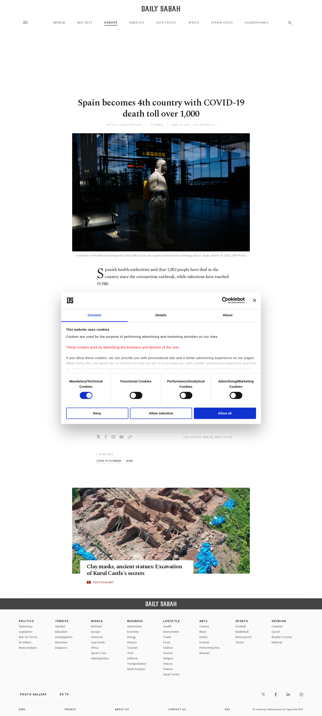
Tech (130, 653)
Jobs (22, 709)
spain (129, 460)
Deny (97, 413)
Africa (193, 22)
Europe (110, 22)
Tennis (239, 642)
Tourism (132, 648)
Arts (203, 621)
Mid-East (85, 22)
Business (135, 621)
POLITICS (26, 621)
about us (122, 709)
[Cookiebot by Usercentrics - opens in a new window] (225, 300)
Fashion (168, 648)
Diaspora (61, 648)
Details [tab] (161, 315)
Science (168, 653)
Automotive (134, 626)
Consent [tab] (94, 315)
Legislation (25, 632)
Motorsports (243, 637)
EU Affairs (25, 642)
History (167, 664)
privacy (70, 709)
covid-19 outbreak (109, 460)
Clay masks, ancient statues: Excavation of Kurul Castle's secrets (134, 570)
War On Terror (28, 637)
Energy (131, 637)
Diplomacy (25, 626)
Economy (133, 632)
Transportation (136, 664)
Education (61, 632)
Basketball (241, 632)
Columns (277, 626)
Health (167, 626)
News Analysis (28, 648)
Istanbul (60, 626)
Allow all (225, 413)
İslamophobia (100, 658)
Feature (168, 669)
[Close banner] (254, 300)
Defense (132, 658)
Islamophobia (256, 22)
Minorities (61, 642)
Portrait (204, 642)
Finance (132, 642)
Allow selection (161, 413)
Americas (137, 22)
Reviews (204, 653)
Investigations (63, 637)
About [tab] (228, 315)
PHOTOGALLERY (103, 582)
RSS (227, 709)
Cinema (204, 626)
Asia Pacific (166, 22)
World (60, 22)
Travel (167, 637)
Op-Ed (276, 632)
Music (203, 632)
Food (166, 642)
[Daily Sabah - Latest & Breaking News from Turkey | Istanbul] (160, 8)
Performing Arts (209, 648)
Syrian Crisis (222, 22)
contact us (177, 709)
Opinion (279, 621)
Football (240, 626)
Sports (241, 621)
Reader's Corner (282, 637)
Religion (168, 658)
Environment (171, 632)
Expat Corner (171, 674)
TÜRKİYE (62, 621)
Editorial (277, 642)
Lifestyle (171, 621)
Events (203, 637)
